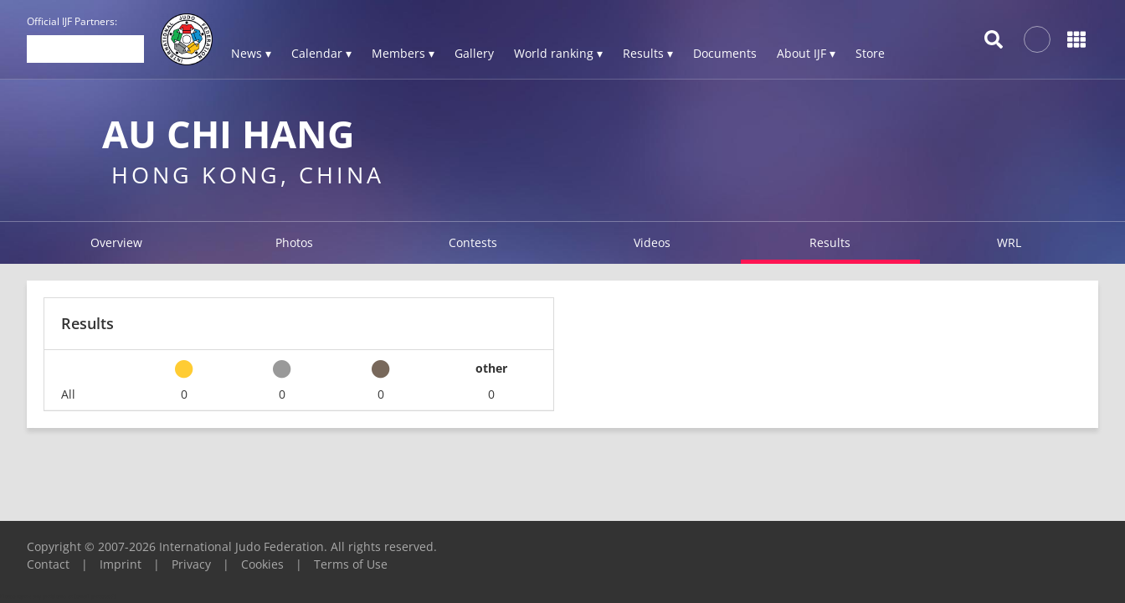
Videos (652, 242)
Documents (725, 53)
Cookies (262, 564)
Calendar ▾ (321, 53)
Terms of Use (351, 564)
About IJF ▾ (806, 53)
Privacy (191, 564)
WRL (1009, 242)
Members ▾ (403, 53)
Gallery (474, 53)
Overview (116, 242)
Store (870, 53)
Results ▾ (648, 53)
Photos (294, 242)
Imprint (120, 564)
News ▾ (251, 53)
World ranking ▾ (558, 53)
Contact (48, 564)
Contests (473, 242)
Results (829, 242)
